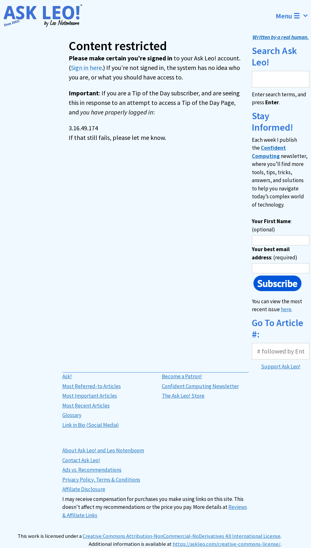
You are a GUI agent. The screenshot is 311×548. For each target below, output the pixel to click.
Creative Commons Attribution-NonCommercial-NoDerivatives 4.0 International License (181, 536)
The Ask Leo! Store (183, 395)
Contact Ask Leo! (81, 460)
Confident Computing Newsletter (200, 386)
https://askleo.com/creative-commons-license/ (226, 544)
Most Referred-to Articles (91, 386)
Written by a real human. (280, 37)
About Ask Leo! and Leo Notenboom (103, 450)
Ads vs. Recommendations (91, 469)
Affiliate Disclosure (83, 489)
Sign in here (86, 68)
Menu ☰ (293, 16)
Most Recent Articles (86, 405)
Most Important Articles (89, 395)
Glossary (71, 415)
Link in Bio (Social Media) (90, 424)
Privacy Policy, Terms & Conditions (101, 479)
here (286, 309)
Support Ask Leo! (281, 366)
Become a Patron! (182, 376)
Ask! (67, 376)
